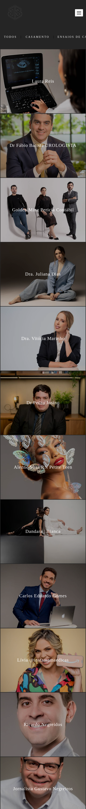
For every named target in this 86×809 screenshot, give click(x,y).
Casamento (37, 37)
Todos (10, 37)
